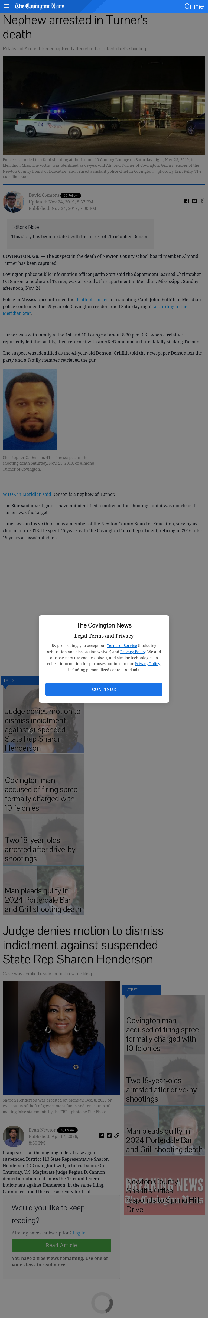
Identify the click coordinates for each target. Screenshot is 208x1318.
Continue (104, 689)
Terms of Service (122, 645)
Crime (194, 6)
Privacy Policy (132, 651)
